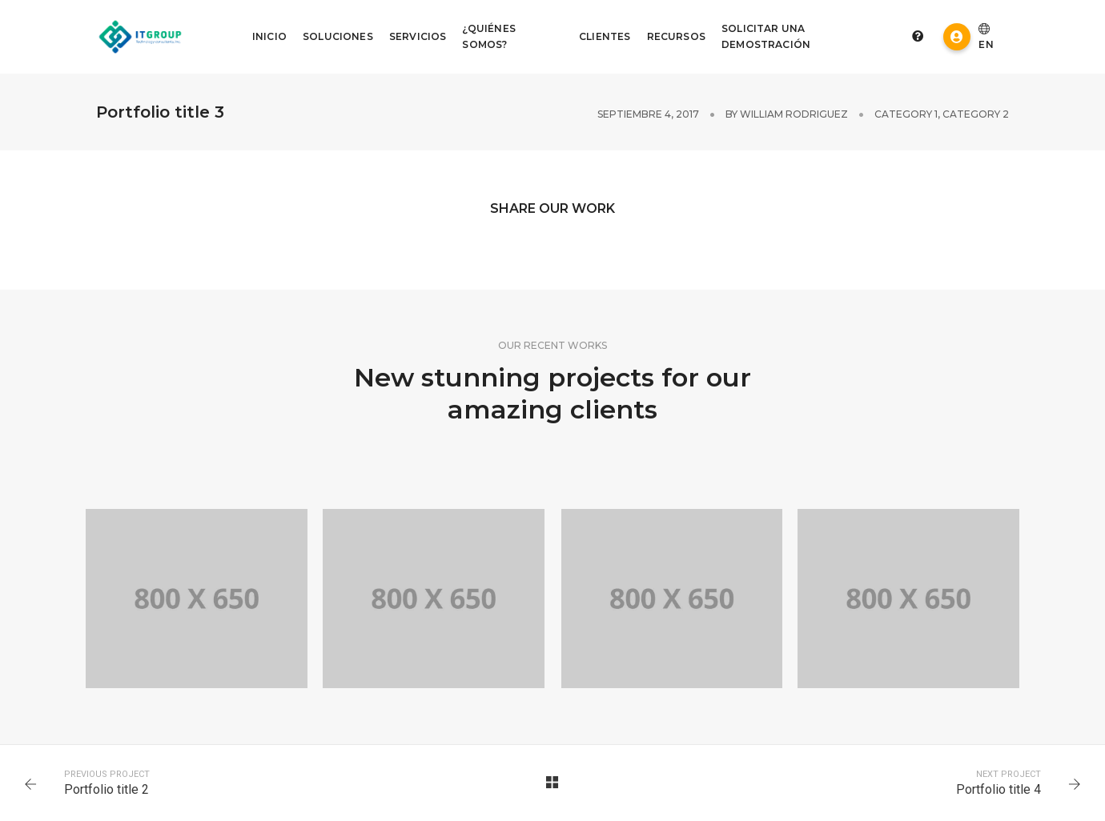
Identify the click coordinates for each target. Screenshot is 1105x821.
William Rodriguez (794, 114)
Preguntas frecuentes (917, 36)
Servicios (418, 36)
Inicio (269, 36)
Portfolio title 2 (106, 789)
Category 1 (906, 114)
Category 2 (975, 114)
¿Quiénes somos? (488, 36)
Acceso (956, 36)
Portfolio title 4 (998, 789)
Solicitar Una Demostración (765, 36)
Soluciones (338, 36)
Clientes (604, 36)
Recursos (676, 36)
